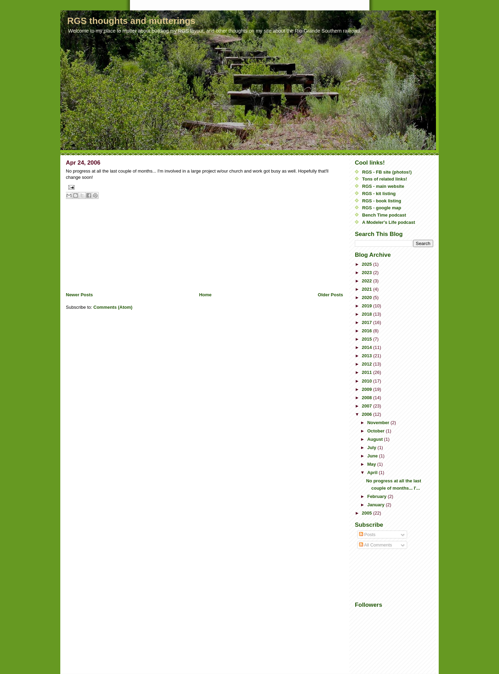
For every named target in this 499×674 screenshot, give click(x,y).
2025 (367, 264)
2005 (367, 513)
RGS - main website (383, 186)
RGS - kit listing (379, 193)
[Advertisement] (118, 243)
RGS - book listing (381, 200)
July (372, 447)
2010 (367, 381)
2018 (367, 314)
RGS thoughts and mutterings (131, 21)
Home (205, 294)
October (376, 431)
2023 (367, 272)
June (373, 455)
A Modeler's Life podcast (388, 222)
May (372, 464)
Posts (367, 534)
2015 (367, 339)
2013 (367, 355)
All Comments (375, 545)
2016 (367, 330)
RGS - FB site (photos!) (387, 172)
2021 (367, 289)
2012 (367, 364)
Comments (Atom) (113, 307)
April (373, 472)
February (377, 496)
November (379, 422)
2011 (367, 372)
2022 (367, 280)
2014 (367, 347)
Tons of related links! (384, 179)
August (375, 439)
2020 (367, 297)
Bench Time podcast (384, 215)
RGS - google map (381, 207)
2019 (367, 305)
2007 (367, 406)
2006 (367, 414)
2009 (367, 389)
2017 (367, 322)
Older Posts (330, 294)
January (376, 504)
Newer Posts (79, 294)
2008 (367, 397)
